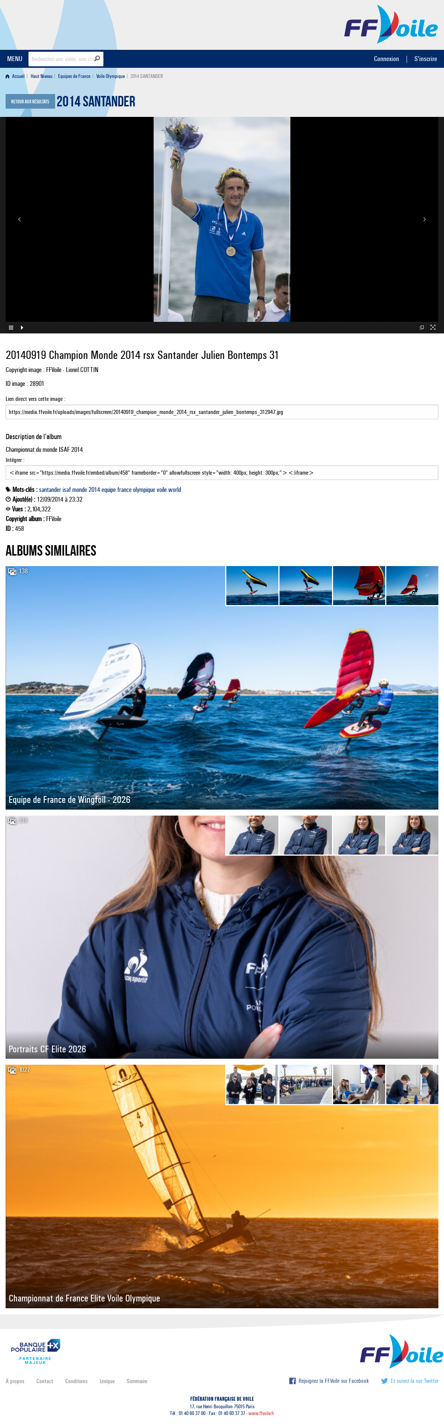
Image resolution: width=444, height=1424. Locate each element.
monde (79, 489)
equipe (109, 489)
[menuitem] (17, 76)
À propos (15, 1381)
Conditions (76, 1381)
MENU (14, 58)
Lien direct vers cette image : (222, 407)
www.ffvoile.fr (261, 1413)
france (124, 489)
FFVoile (391, 23)
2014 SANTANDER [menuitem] (146, 76)
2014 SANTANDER (96, 103)
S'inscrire (425, 58)
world (174, 489)
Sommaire (137, 1381)
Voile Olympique (110, 76)
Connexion (386, 58)
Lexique (107, 1381)
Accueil (15, 76)
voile (162, 489)
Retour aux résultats (30, 102)
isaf (67, 489)
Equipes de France (74, 76)
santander (50, 489)
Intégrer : (222, 468)
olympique (144, 489)
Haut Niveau (41, 76)
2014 (94, 489)
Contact (44, 1381)
